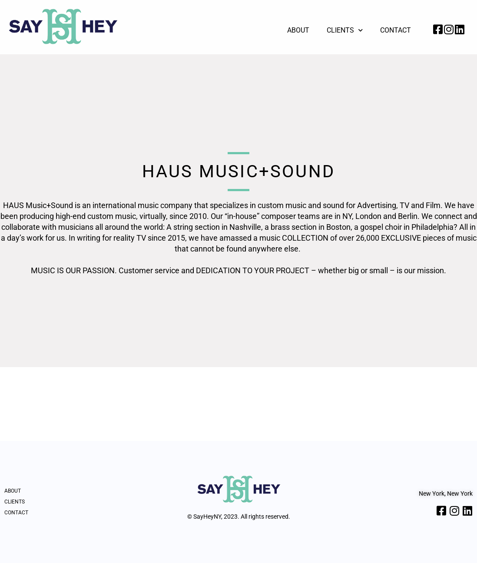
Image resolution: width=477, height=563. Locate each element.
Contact (395, 30)
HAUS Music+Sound (238, 171)
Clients (345, 30)
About (298, 30)
